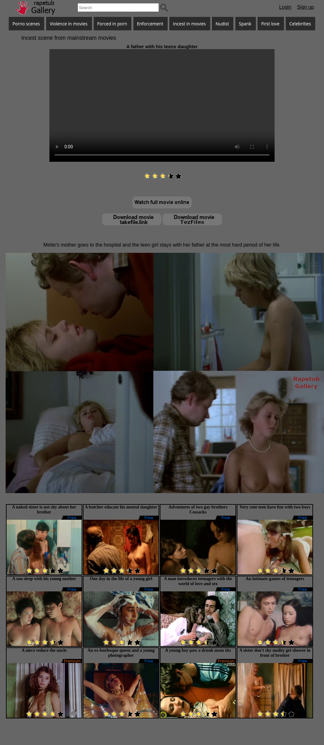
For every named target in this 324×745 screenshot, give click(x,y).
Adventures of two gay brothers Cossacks (198, 509)
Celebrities (300, 24)
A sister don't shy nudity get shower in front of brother (275, 653)
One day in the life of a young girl (121, 578)
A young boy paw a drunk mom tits (198, 650)
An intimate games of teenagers (275, 578)
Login (285, 7)
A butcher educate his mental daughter (121, 507)
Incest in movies (189, 24)
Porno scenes (26, 24)
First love (270, 24)
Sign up (305, 7)
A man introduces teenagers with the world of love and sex (198, 581)
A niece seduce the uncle (44, 650)
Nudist (222, 24)
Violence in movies (69, 24)
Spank (245, 24)
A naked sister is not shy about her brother (44, 509)
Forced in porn (112, 24)
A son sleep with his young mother (44, 578)
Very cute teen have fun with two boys (275, 507)
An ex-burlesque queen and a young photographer (121, 653)
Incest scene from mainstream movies (68, 38)
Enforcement (150, 24)
